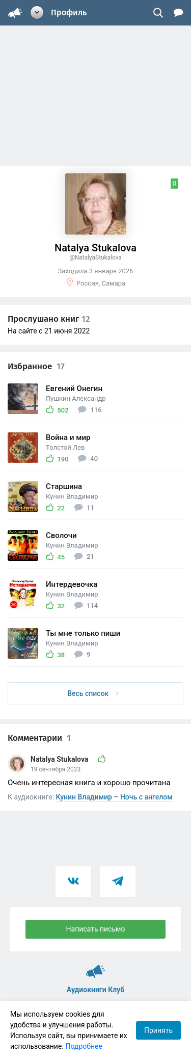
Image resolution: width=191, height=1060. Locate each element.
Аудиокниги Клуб (95, 967)
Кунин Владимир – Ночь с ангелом (114, 797)
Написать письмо (95, 929)
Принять (158, 1030)
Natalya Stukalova (60, 759)
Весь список (92, 693)
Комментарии (39, 738)
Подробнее (84, 1046)
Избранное (36, 366)
